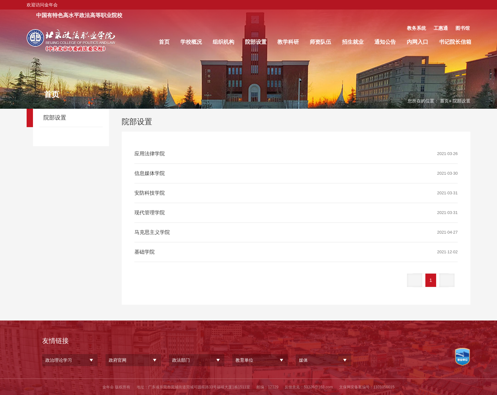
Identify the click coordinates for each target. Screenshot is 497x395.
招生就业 (353, 42)
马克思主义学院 (152, 232)
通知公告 (385, 42)
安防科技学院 (149, 193)
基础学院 (144, 252)
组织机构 (223, 42)
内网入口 (417, 42)
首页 (164, 42)
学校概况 (191, 42)
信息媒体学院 (149, 173)
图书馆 (462, 28)
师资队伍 (320, 42)
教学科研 (288, 42)
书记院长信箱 (455, 42)
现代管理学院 (149, 212)
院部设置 (256, 42)
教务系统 (416, 28)
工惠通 (441, 28)
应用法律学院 (149, 153)
